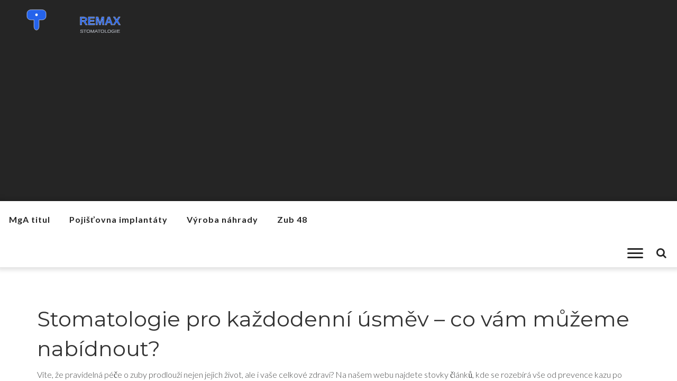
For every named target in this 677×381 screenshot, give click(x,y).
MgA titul (29, 219)
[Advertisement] (338, 122)
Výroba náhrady (222, 219)
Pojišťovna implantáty (118, 219)
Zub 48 (292, 219)
